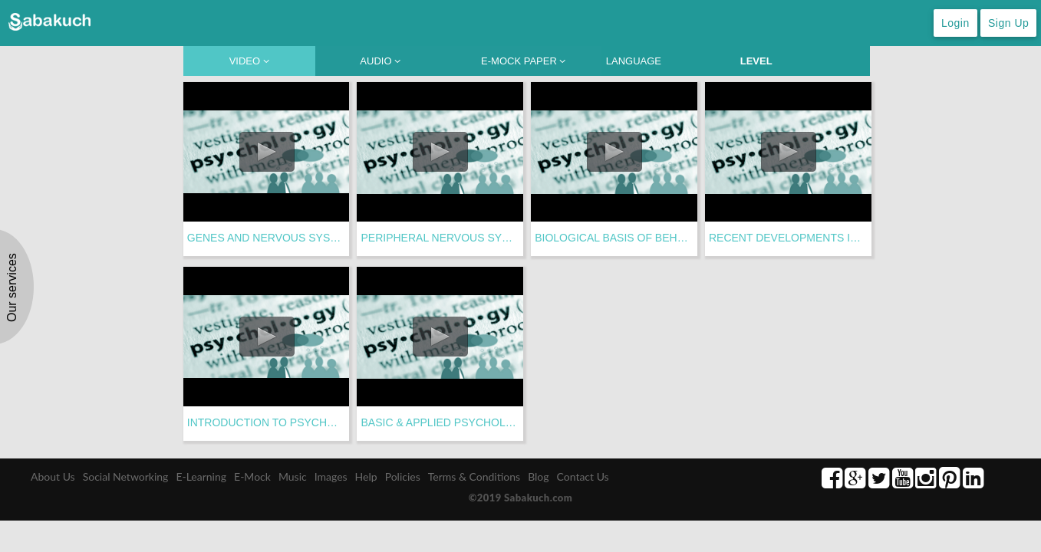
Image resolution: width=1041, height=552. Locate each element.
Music (292, 476)
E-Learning (201, 476)
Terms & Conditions (474, 476)
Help (366, 476)
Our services (11, 287)
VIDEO (249, 61)
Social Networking (126, 476)
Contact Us (583, 476)
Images (331, 476)
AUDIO (380, 61)
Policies (402, 476)
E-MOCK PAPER (523, 61)
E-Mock (252, 476)
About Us (53, 476)
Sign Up (1008, 23)
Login (955, 23)
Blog (538, 476)
